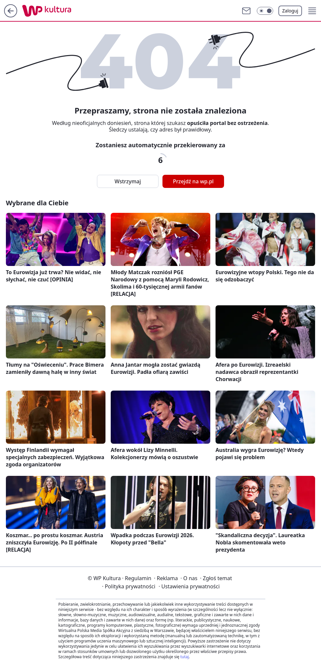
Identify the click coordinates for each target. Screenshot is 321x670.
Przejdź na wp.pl (193, 181)
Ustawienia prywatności (189, 586)
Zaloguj (290, 11)
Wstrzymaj (128, 181)
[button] (265, 11)
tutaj (184, 657)
